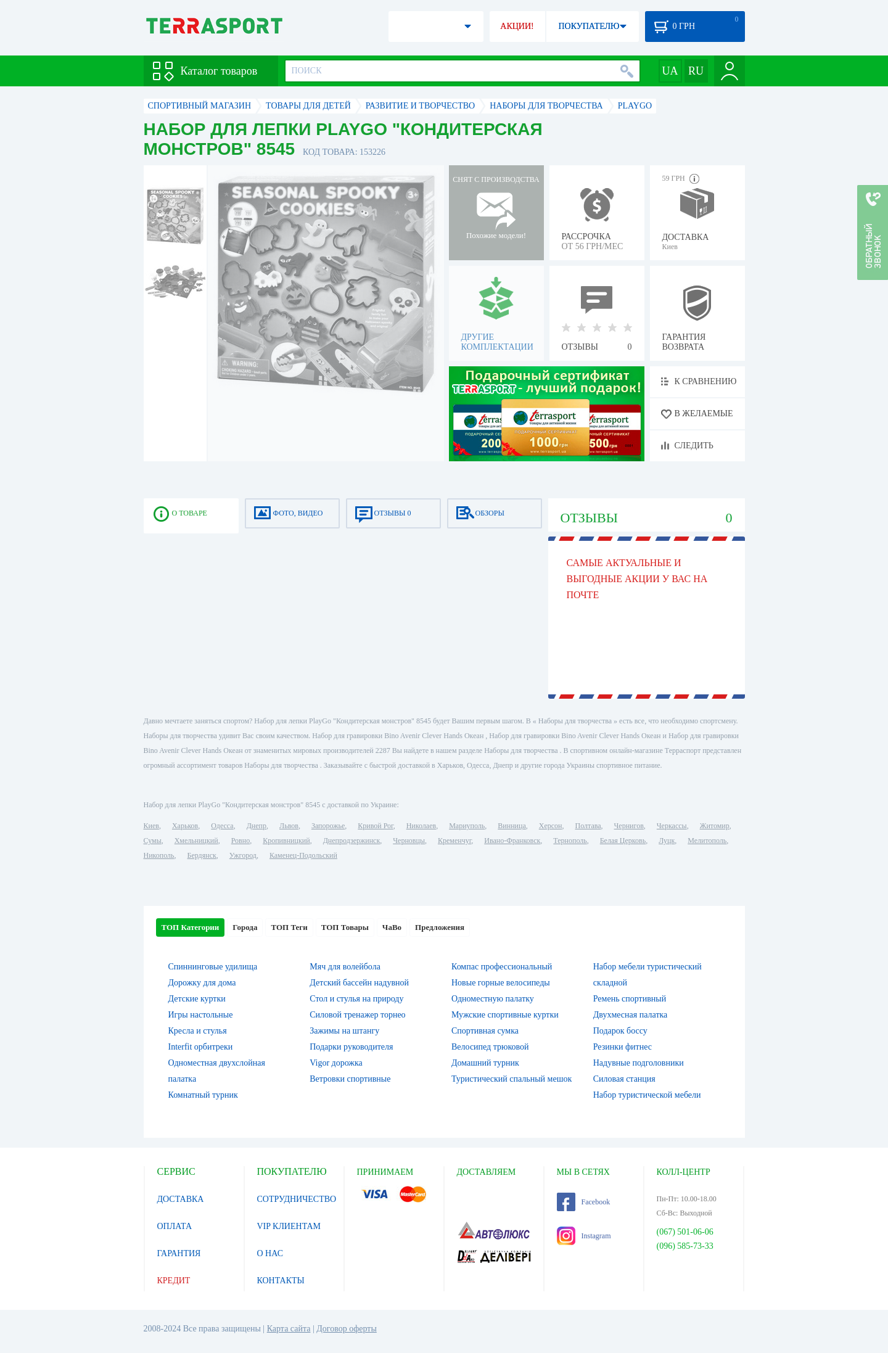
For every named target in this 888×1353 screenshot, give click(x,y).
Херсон (550, 825)
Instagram (584, 1236)
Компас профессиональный (501, 966)
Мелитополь (707, 840)
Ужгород (243, 855)
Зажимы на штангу (344, 1030)
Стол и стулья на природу (356, 998)
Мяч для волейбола (345, 966)
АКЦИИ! (516, 26)
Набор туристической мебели (647, 1095)
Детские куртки (197, 998)
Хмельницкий (196, 840)
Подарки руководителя (351, 1046)
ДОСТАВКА (180, 1199)
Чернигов (629, 825)
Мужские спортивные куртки (505, 1014)
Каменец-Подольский (303, 855)
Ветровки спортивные (350, 1079)
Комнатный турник (203, 1095)
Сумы (153, 840)
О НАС (270, 1253)
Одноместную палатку (492, 998)
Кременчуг (454, 840)
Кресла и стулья (197, 1030)
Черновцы (409, 840)
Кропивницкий (286, 840)
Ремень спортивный (629, 998)
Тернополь (569, 840)
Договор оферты (346, 1328)
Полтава (588, 825)
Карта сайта (289, 1328)
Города (244, 927)
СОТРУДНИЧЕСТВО (297, 1199)
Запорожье (328, 825)
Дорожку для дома (202, 982)
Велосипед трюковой (490, 1046)
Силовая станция (624, 1079)
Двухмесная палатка (630, 1014)
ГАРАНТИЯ (179, 1253)
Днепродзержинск (351, 840)
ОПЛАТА (174, 1226)
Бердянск (201, 855)
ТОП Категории (191, 927)
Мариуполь (467, 825)
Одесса (222, 825)
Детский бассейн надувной (359, 982)
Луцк (667, 840)
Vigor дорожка (336, 1062)
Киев (151, 825)
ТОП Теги (289, 927)
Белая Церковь (623, 840)
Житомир (715, 825)
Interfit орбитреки (200, 1046)
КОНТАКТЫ (281, 1280)
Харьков (185, 825)
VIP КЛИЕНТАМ (289, 1226)
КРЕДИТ (174, 1280)
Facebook (583, 1202)
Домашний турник (485, 1062)
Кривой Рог (375, 825)
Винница (511, 825)
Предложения (439, 927)
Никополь (159, 855)
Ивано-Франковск (512, 840)
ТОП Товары (345, 927)
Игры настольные (200, 1014)
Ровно (240, 840)
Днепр (256, 825)
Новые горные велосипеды (500, 982)
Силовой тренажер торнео (357, 1014)
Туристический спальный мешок (511, 1079)
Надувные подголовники (638, 1062)
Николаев (421, 825)
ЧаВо (391, 927)
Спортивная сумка (485, 1030)
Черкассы (672, 825)
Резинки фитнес (622, 1046)
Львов (288, 825)
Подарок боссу (620, 1030)
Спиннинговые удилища (213, 966)
